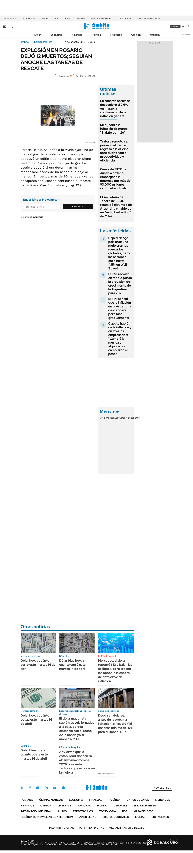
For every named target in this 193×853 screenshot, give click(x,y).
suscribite (175, 26)
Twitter (22, 788)
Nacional (84, 805)
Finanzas (77, 34)
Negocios (116, 34)
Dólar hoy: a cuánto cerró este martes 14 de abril (38, 664)
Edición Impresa (145, 805)
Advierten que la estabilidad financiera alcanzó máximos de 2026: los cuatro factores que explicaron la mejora (77, 762)
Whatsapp (63, 787)
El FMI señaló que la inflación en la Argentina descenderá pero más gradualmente (119, 308)
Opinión (136, 34)
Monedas (104, 418)
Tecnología (107, 811)
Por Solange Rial (106, 773)
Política (96, 34)
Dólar (37, 34)
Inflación (45, 18)
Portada (27, 800)
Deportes (120, 805)
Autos (62, 811)
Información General (36, 811)
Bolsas (113, 418)
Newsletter (186, 34)
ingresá (185, 26)
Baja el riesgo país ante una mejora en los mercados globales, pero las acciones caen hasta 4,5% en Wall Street (119, 253)
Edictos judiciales (115, 817)
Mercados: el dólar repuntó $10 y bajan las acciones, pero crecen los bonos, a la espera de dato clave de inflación (115, 670)
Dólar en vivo (28, 18)
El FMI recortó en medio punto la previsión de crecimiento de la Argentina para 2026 (120, 283)
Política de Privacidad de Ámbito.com (47, 817)
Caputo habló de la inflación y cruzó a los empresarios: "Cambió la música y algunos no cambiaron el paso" (120, 338)
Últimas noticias (51, 800)
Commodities (124, 418)
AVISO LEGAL (87, 817)
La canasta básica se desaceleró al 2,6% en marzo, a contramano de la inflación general (115, 108)
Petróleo (81, 18)
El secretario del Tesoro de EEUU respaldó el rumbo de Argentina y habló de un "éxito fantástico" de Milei (116, 206)
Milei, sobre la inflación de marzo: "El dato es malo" (114, 129)
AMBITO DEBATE (126, 827)
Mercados (162, 800)
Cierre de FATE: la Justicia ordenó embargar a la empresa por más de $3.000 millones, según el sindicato (115, 178)
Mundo (102, 805)
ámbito (25, 42)
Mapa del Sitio (143, 811)
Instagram (37, 787)
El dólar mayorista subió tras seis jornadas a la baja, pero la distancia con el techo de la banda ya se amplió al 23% (76, 728)
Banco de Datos (138, 800)
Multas (140, 817)
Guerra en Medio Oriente (148, 18)
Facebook (30, 787)
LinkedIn (46, 787)
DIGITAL (61, 827)
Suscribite (78, 206)
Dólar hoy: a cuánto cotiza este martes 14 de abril (36, 719)
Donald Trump (124, 18)
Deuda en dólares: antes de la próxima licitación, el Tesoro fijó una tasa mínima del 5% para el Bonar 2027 (115, 723)
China (67, 18)
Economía (56, 34)
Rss (124, 811)
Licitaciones (160, 817)
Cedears (135, 418)
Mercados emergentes (101, 18)
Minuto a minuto (109, 656)
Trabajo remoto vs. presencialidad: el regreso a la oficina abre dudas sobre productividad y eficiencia (114, 150)
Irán (57, 18)
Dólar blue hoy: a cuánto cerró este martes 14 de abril (72, 664)
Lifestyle (64, 805)
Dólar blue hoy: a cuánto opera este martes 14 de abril (34, 754)
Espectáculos (83, 811)
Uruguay (155, 34)
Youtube (54, 788)
